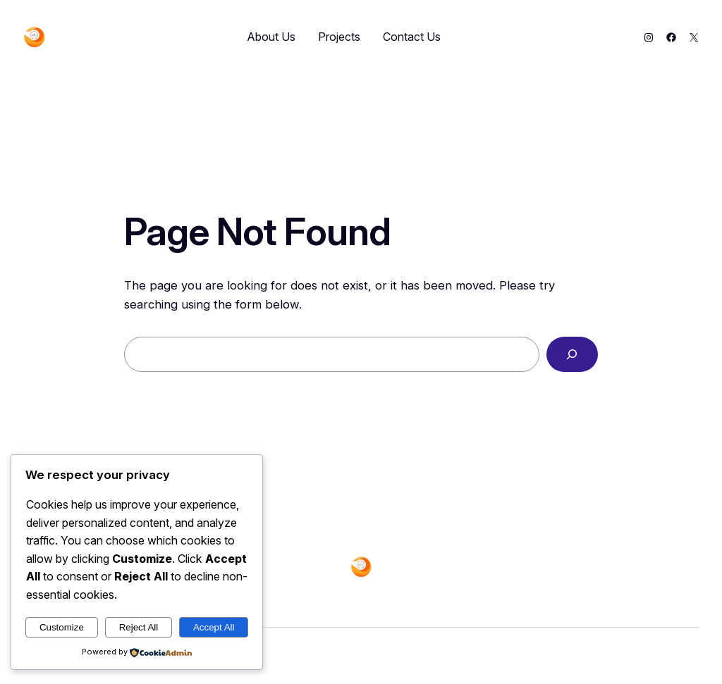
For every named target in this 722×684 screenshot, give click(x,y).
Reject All (139, 627)
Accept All (214, 627)
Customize (61, 627)
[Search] (572, 355)
